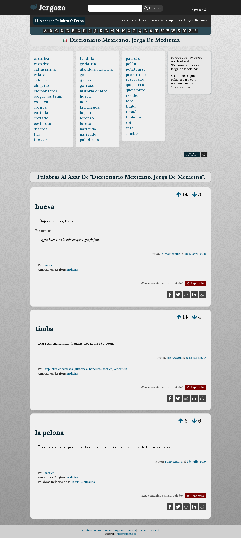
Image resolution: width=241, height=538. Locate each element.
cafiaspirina (45, 69)
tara (129, 101)
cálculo (40, 80)
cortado (41, 118)
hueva (85, 96)
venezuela (120, 369)
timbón (132, 112)
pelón (131, 63)
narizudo (88, 134)
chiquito (41, 85)
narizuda (88, 129)
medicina (72, 269)
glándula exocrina (96, 69)
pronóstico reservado (136, 76)
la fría (85, 102)
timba (131, 106)
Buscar (152, 8)
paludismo (89, 139)
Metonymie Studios (126, 534)
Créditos (108, 530)
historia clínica (94, 91)
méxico (49, 265)
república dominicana (59, 369)
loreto (85, 123)
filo (37, 134)
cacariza (41, 58)
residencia (135, 95)
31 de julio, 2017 (195, 357)
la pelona (88, 112)
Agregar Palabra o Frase (59, 20)
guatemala (81, 369)
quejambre (135, 90)
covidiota (42, 123)
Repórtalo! (195, 283)
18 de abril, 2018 (195, 253)
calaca (40, 74)
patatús (133, 58)
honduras (95, 369)
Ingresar (199, 10)
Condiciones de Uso (92, 530)
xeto (130, 128)
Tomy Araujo (173, 461)
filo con (41, 139)
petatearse (136, 69)
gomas (86, 80)
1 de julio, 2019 (196, 461)
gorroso (87, 85)
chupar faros (45, 91)
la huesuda (90, 107)
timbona (133, 117)
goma (85, 74)
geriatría (88, 63)
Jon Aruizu (174, 357)
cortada (41, 112)
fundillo (87, 58)
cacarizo (42, 63)
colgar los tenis (48, 96)
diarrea (41, 129)
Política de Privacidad (148, 530)
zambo (132, 133)
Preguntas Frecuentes (125, 530)
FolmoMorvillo (171, 253)
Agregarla (180, 87)
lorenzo (87, 118)
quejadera (135, 84)
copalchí (42, 102)
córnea (40, 107)
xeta (130, 122)
